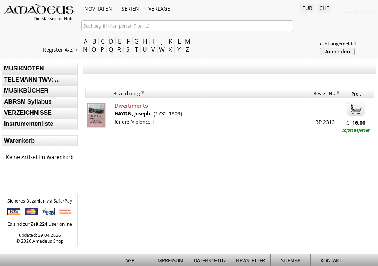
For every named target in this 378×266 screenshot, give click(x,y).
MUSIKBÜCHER (26, 90)
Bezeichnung (126, 93)
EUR (307, 7)
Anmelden (337, 52)
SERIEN (130, 8)
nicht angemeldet (337, 43)
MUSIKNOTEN (24, 68)
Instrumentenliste (28, 124)
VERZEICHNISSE (28, 113)
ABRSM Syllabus (28, 102)
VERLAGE (159, 8)
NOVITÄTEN (98, 8)
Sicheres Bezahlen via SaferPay (39, 201)
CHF (324, 7)
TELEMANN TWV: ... (32, 79)
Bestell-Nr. (324, 93)
